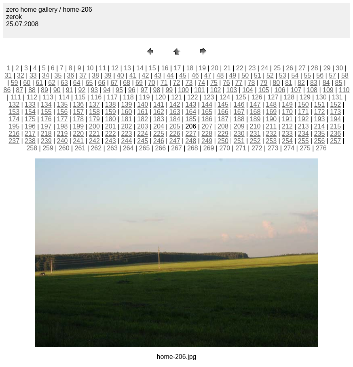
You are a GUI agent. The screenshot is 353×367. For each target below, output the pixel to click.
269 (208, 148)
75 (214, 82)
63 (64, 82)
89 (44, 89)
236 (335, 133)
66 (102, 82)
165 (206, 111)
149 (287, 104)
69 (139, 82)
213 (303, 126)
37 (83, 75)
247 (174, 140)
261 (80, 148)
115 (80, 97)
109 (328, 89)
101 (199, 89)
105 (263, 89)
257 (335, 140)
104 (247, 89)
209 (239, 126)
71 (164, 82)
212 (287, 126)
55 (307, 75)
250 (223, 140)
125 (240, 97)
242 (94, 140)
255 (303, 140)
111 (16, 97)
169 (271, 111)
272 (257, 148)
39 (108, 75)
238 (30, 140)
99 (169, 89)
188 (239, 119)
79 (264, 82)
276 (321, 148)
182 (142, 119)
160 (126, 111)
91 (69, 89)
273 (273, 148)
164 (191, 111)
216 (13, 133)
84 (326, 82)
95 (119, 89)
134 (46, 104)
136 (78, 104)
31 (8, 75)
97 (144, 89)
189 (255, 119)
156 (62, 111)
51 (257, 75)
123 (208, 97)
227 (191, 133)
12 (114, 68)
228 (206, 133)
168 (255, 111)
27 (302, 68)
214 (319, 126)
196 (30, 126)
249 (206, 140)
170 (287, 111)
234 (303, 133)
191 (287, 119)
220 (78, 133)
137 (94, 104)
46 (195, 75)
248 (191, 140)
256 (319, 140)
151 (319, 104)
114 (64, 97)
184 (174, 119)
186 (206, 119)
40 (120, 75)
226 (174, 133)
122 (192, 97)
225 (158, 133)
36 (70, 75)
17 (177, 68)
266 (160, 148)
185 (191, 119)
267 (176, 148)
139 (126, 104)
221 (94, 133)
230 (239, 133)
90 (57, 89)
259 (47, 148)
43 (157, 75)
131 (337, 97)
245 (142, 140)
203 (142, 126)
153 (13, 111)
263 (112, 148)
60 (26, 82)
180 (110, 119)
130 (321, 97)
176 (46, 119)
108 (311, 89)
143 (191, 104)
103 (231, 89)
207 (206, 126)
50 (245, 75)
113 (47, 97)
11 (102, 68)
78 (251, 82)
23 (252, 68)
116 (96, 97)
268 (192, 148)
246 (158, 140)
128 (288, 97)
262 (96, 148)
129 (305, 97)
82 (301, 82)
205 (174, 126)
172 (319, 111)
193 (319, 119)
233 (287, 133)
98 (157, 89)
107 (296, 89)
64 (76, 82)
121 (176, 97)
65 (89, 82)
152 (335, 104)
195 (13, 126)
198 (62, 126)
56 (319, 75)
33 (33, 75)
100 (183, 89)
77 (239, 82)
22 (239, 68)
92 (82, 89)
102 (215, 89)
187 (223, 119)
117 (112, 97)
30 (339, 68)
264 (128, 148)
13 (127, 68)
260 (64, 148)
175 (30, 119)
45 (182, 75)
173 (335, 111)
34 (45, 75)
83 (313, 82)
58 (345, 75)
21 (227, 68)
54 (295, 75)
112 (31, 97)
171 (303, 111)
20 (214, 68)
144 (206, 104)
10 (90, 68)
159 (110, 111)
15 (152, 68)
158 (94, 111)
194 (335, 119)
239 (46, 140)
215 (335, 126)
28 (314, 68)
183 (158, 119)
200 (94, 126)
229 (223, 133)
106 (280, 89)
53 (282, 75)
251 (239, 140)
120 (160, 97)
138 (110, 104)
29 (327, 68)
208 (223, 126)
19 (202, 68)
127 (273, 97)
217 (30, 133)
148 (271, 104)
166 (223, 111)
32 (20, 75)
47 (207, 75)
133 (30, 104)
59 (14, 82)
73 (188, 82)
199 (78, 126)
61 (39, 82)
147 (255, 104)
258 (31, 148)
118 (128, 97)
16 (165, 68)
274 (288, 148)
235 (319, 133)
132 (13, 104)
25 (277, 68)
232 (271, 133)
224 (142, 133)
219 (62, 133)
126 (257, 97)
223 (126, 133)
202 (126, 126)
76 (226, 82)
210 (255, 126)
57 (332, 75)
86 (7, 89)
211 (271, 126)
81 (288, 82)
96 (131, 89)
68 (126, 82)
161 (142, 111)
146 (239, 104)
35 (58, 75)
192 (303, 119)
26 (289, 68)
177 (62, 119)
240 (62, 140)
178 (78, 119)
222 (110, 133)
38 (95, 75)
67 (114, 82)
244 (126, 140)
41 (133, 75)
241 (78, 140)
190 (271, 119)
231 (255, 133)
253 (271, 140)
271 (240, 148)
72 (176, 82)
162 (158, 111)
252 (255, 140)
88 (32, 89)
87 (19, 89)
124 (224, 97)
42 (145, 75)
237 (13, 140)
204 (158, 126)
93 (94, 89)
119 (144, 97)
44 (170, 75)
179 (94, 119)
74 (201, 82)
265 (144, 148)
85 (338, 82)
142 (174, 104)
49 (232, 75)
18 (189, 68)
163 (174, 111)
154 (30, 111)
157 (78, 111)
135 (62, 104)
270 (224, 148)
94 (106, 89)
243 (110, 140)
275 (305, 148)
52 (270, 75)
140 (142, 104)
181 (126, 119)
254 (287, 140)
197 (46, 126)
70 (151, 82)
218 (46, 133)
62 (51, 82)
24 (264, 68)
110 (344, 89)
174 (13, 119)
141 (158, 104)
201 (110, 126)
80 (276, 82)
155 (46, 111)
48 (220, 75)
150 (303, 104)
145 (223, 104)
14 (140, 68)
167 (239, 111)
